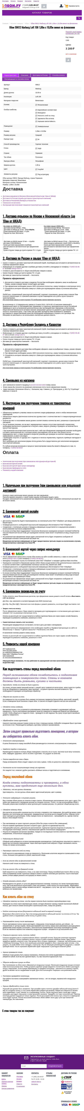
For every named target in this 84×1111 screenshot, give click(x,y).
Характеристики (10, 75)
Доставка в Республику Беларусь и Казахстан (19, 200)
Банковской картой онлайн (12, 464)
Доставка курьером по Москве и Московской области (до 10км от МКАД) (29, 196)
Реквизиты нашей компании (13, 470)
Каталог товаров (42, 13)
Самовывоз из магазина (11, 203)
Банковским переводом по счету (14, 468)
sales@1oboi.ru (16, 268)
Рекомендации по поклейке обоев (16, 79)
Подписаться (54, 1066)
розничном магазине (38, 385)
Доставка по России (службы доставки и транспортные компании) (27, 198)
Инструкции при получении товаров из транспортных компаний (26, 205)
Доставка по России (40, 75)
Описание (24, 75)
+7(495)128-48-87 (16, 448)
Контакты (34, 1084)
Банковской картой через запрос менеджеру (19, 466)
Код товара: (70, 37)
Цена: (68, 45)
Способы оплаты (58, 75)
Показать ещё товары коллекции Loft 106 (74, 32)
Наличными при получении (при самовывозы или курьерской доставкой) (29, 461)
